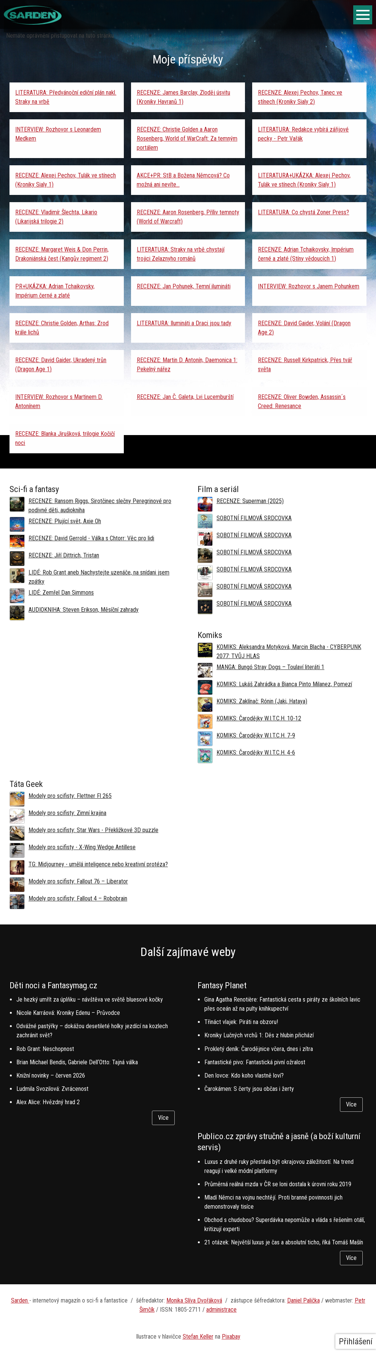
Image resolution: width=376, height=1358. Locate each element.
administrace (221, 1309)
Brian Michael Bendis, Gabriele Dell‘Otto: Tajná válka (77, 1062)
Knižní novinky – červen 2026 (50, 1075)
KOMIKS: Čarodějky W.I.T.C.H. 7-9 (255, 735)
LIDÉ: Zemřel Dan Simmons (61, 592)
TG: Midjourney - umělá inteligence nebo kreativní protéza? (98, 864)
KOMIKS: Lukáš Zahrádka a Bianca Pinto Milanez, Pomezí (284, 684)
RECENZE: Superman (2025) (250, 501)
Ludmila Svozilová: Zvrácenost (52, 1088)
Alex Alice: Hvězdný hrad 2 (48, 1102)
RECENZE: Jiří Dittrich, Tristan (63, 555)
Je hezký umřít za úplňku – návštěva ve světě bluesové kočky (89, 999)
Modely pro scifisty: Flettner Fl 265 (70, 795)
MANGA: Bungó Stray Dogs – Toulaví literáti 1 (270, 667)
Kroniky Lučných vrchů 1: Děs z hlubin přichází (259, 1035)
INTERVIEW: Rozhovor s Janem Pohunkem (308, 286)
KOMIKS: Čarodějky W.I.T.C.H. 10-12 (258, 718)
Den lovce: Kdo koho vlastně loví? (244, 1075)
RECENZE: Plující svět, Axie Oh (64, 521)
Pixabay (231, 1336)
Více (163, 1117)
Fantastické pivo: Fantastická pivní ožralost (254, 1062)
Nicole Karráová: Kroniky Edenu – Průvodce (68, 1012)
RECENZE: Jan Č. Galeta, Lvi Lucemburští (185, 396)
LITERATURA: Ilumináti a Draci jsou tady (184, 323)
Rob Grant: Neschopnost (45, 1049)
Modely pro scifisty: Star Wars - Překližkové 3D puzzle (93, 830)
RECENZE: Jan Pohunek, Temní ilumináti (184, 286)
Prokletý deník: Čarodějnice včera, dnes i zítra (258, 1049)
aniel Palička (305, 1300)
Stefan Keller (198, 1336)
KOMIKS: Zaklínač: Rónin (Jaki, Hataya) (261, 701)
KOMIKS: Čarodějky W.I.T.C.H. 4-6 (255, 752)
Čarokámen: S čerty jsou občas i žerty (249, 1088)
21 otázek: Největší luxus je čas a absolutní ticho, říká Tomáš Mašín (283, 1242)
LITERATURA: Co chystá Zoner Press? (303, 212)
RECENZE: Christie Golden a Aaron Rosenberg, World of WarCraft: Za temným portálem (187, 138)
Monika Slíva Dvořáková (194, 1300)
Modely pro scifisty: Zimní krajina (67, 813)
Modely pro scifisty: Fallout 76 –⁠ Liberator (78, 881)
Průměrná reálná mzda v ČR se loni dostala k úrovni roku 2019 (277, 1184)
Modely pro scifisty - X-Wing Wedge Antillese (82, 847)
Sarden (20, 1300)
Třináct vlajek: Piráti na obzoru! (241, 1022)
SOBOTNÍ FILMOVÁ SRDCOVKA (254, 518)
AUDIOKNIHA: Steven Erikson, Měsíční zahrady (83, 609)
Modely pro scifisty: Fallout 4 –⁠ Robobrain (77, 898)
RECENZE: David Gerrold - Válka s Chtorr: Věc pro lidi (91, 538)
